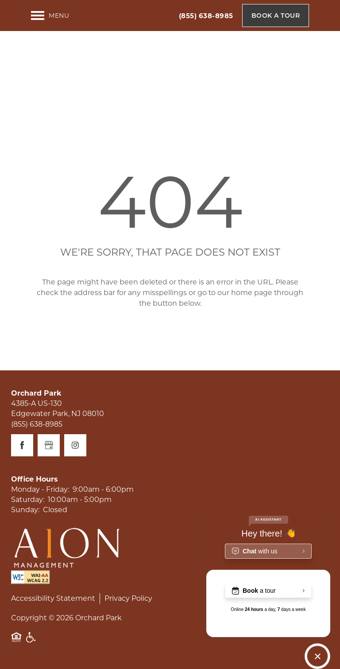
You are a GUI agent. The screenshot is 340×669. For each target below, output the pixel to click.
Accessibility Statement (53, 598)
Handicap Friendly (31, 641)
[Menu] (50, 15)
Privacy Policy (128, 598)
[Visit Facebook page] (22, 445)
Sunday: (25, 510)
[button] (275, 15)
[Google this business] (49, 445)
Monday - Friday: (40, 489)
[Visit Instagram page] (75, 445)
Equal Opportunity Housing (16, 641)
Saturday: (27, 499)
